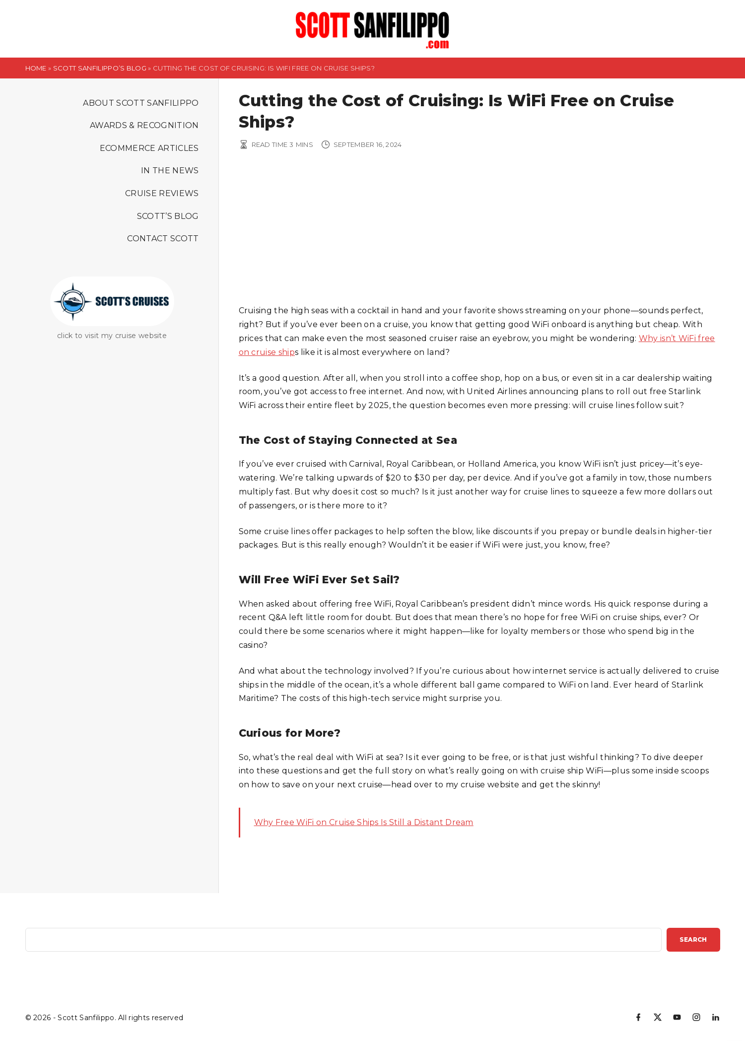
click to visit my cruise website (112, 335)
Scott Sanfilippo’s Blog (99, 68)
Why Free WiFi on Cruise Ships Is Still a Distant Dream (364, 822)
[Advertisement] (479, 229)
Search (693, 939)
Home (36, 68)
